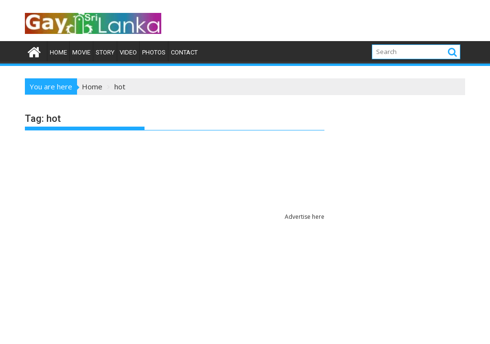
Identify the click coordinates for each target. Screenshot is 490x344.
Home (58, 52)
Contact (184, 52)
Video (128, 52)
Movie (81, 52)
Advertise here (304, 217)
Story (105, 52)
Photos (154, 52)
